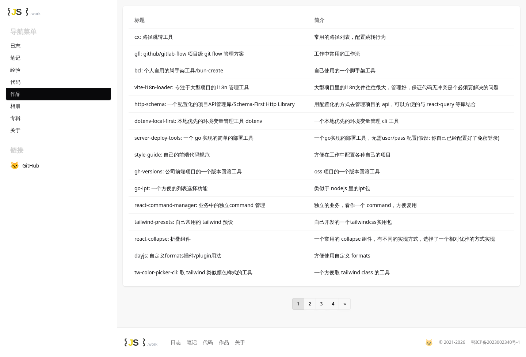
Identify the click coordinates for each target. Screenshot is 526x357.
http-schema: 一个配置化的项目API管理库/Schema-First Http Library (214, 104)
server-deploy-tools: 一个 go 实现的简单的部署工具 (194, 137)
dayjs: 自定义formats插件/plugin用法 (177, 255)
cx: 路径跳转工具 (153, 36)
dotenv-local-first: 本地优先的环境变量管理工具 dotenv (198, 120)
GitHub (24, 165)
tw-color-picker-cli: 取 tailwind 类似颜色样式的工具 (193, 272)
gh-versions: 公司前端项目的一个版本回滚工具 (188, 171)
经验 (15, 69)
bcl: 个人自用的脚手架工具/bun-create (178, 70)
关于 (240, 342)
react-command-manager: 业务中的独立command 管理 (199, 205)
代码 (208, 342)
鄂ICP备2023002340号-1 (495, 342)
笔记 (192, 342)
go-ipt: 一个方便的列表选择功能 (170, 188)
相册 (15, 105)
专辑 (15, 117)
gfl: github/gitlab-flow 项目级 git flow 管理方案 (189, 53)
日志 (176, 342)
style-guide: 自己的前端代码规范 (172, 154)
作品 (224, 342)
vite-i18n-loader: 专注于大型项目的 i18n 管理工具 (191, 87)
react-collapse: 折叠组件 (162, 238)
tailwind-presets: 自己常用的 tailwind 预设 (183, 221)
